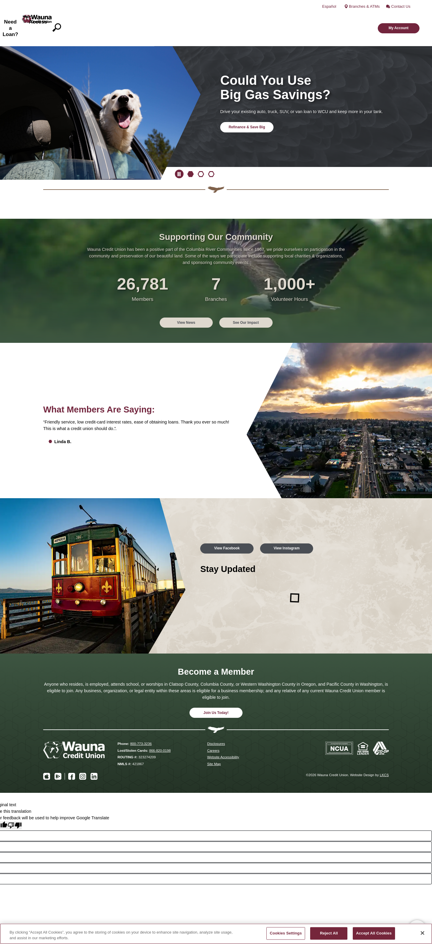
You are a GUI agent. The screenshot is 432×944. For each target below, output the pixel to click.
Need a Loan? (287, 18)
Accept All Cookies (374, 933)
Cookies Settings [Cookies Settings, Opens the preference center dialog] (286, 933)
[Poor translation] (14, 808)
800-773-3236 (141, 726)
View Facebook (232, 528)
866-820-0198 (160, 732)
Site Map (214, 746)
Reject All (329, 933)
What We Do (170, 18)
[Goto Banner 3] (211, 156)
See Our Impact (251, 303)
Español (340, 4)
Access (324, 18)
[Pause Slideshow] (179, 155)
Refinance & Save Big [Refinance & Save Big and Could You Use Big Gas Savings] (252, 108)
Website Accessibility (223, 739)
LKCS (384, 757)
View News (180, 303)
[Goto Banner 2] (201, 156)
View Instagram (304, 528)
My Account (391, 17)
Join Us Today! (216, 694)
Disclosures (216, 726)
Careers (213, 732)
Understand (244, 18)
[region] (216, 933)
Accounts (207, 18)
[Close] (422, 933)
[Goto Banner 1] (190, 156)
